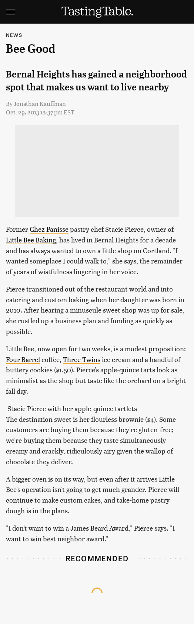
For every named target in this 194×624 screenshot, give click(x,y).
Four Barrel (23, 359)
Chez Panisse (49, 229)
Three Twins (81, 359)
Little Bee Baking (31, 239)
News (14, 34)
